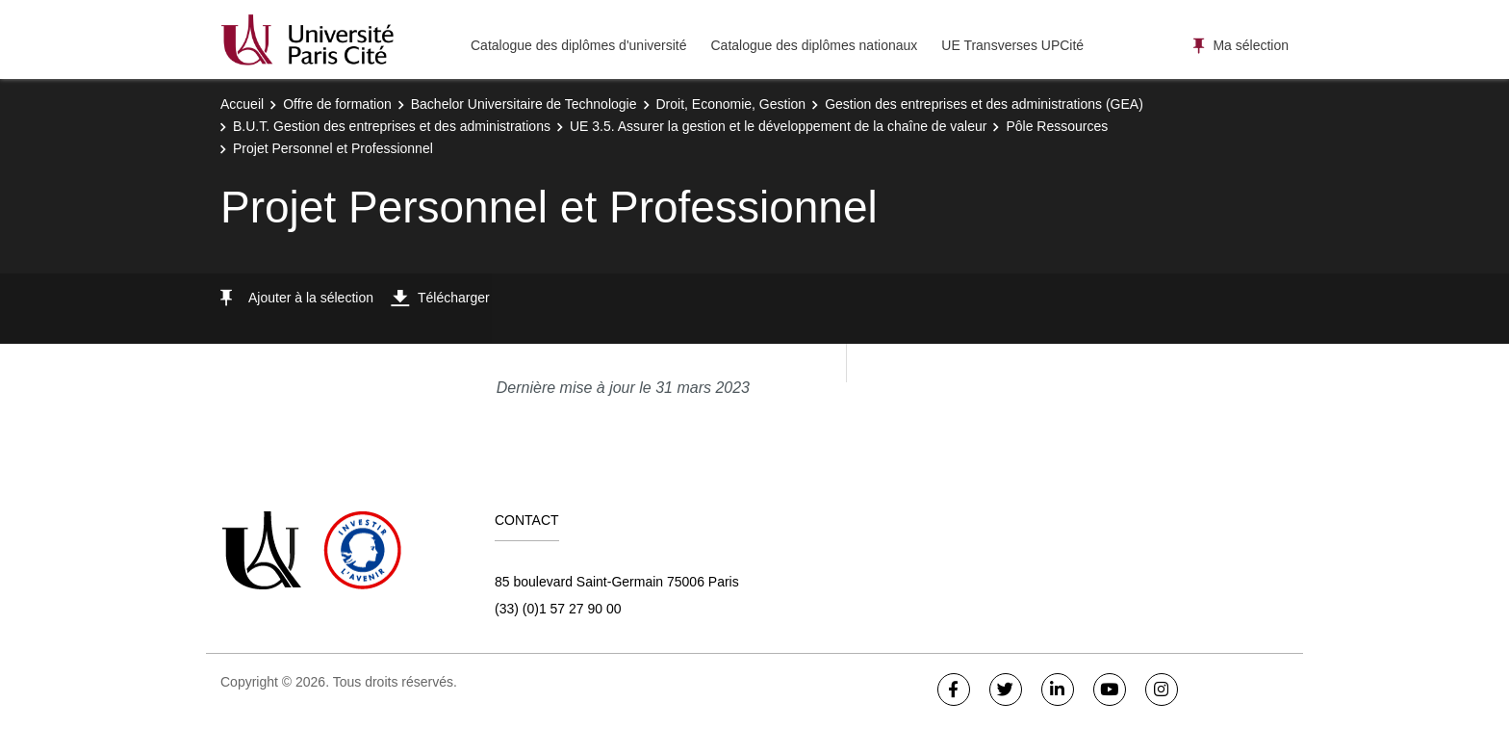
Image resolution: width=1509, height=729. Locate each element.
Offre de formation (337, 104)
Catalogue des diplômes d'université (578, 45)
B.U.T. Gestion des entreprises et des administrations (391, 126)
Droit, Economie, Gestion (731, 104)
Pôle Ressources (1057, 126)
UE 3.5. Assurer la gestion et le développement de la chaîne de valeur (778, 126)
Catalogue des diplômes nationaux (813, 45)
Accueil (242, 104)
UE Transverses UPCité (1012, 45)
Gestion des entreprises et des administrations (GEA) (984, 104)
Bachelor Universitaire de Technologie (524, 104)
